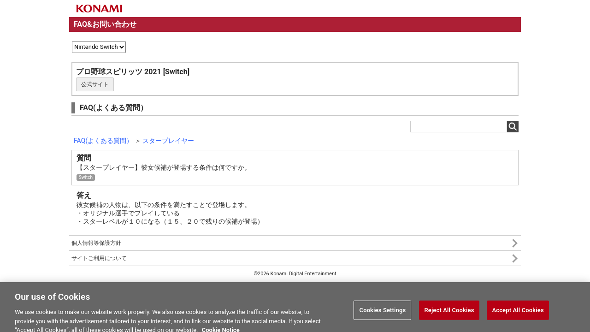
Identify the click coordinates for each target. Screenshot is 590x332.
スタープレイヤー (168, 140)
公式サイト (95, 84)
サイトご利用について (99, 258)
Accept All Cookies (517, 311)
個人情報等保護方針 (96, 243)
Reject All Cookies (449, 311)
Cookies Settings (383, 311)
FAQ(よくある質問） (103, 140)
